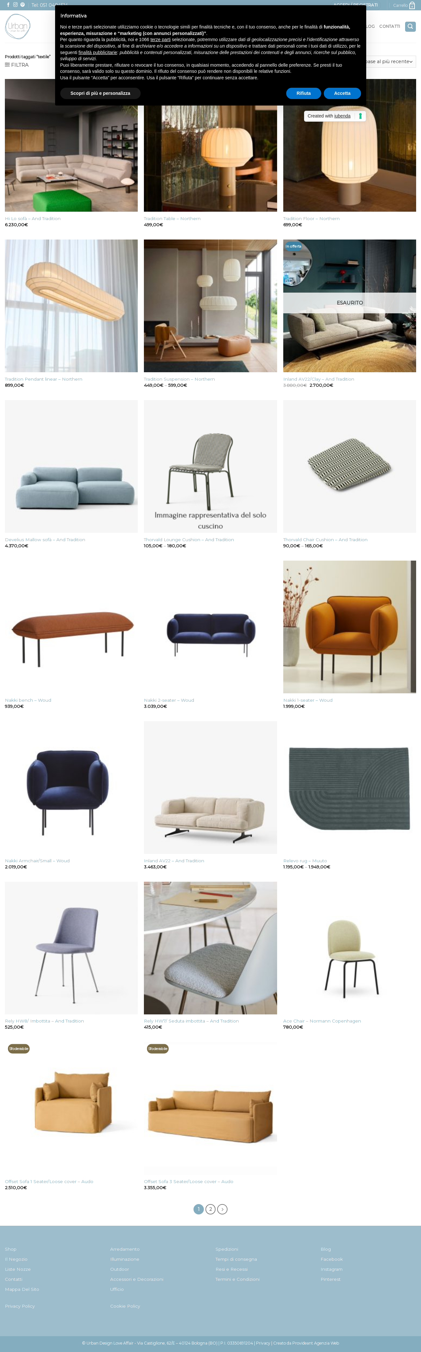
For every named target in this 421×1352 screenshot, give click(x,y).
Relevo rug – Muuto (305, 860)
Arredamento (125, 1249)
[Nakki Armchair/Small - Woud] (71, 787)
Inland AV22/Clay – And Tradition (318, 379)
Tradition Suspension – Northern (179, 379)
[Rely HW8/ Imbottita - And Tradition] (71, 948)
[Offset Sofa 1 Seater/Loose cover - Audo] (71, 1108)
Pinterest (331, 1279)
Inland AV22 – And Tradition (174, 860)
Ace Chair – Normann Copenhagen (322, 1020)
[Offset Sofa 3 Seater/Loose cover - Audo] (210, 1108)
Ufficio (117, 1289)
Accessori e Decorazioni (136, 1279)
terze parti (160, 39)
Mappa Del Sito (22, 1289)
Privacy (263, 1343)
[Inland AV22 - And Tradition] (210, 787)
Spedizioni (227, 1249)
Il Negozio (16, 1259)
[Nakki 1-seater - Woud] (349, 627)
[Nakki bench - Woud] (71, 627)
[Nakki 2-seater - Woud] (210, 627)
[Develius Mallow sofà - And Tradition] (71, 466)
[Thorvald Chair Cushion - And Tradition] (349, 466)
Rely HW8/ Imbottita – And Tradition (44, 1020)
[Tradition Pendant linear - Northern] (71, 306)
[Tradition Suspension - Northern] (210, 306)
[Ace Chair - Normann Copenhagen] (349, 948)
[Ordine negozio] (376, 62)
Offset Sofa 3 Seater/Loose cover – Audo (188, 1181)
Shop (11, 1249)
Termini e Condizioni (238, 1279)
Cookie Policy (125, 1306)
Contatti (389, 26)
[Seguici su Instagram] (15, 5)
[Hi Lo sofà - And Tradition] (71, 145)
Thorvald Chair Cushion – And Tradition (325, 539)
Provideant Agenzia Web (315, 1343)
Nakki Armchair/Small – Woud (37, 860)
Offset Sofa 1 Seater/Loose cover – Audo (49, 1181)
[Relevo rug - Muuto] (349, 787)
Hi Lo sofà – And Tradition (33, 218)
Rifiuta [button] (304, 93)
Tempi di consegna (236, 1259)
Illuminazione (124, 1259)
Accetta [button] (342, 93)
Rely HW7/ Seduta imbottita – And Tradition (191, 1020)
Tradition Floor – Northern (311, 218)
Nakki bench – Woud (28, 700)
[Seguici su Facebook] (8, 5)
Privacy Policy (20, 1306)
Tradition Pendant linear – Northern (43, 379)
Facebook (332, 1259)
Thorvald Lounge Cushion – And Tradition (189, 539)
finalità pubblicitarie (97, 52)
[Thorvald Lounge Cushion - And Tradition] (210, 466)
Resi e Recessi (232, 1269)
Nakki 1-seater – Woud (308, 700)
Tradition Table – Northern (172, 218)
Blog (326, 1249)
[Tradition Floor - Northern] (349, 145)
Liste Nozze (18, 1269)
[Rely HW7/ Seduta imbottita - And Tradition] (210, 948)
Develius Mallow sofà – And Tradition (45, 539)
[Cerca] (410, 27)
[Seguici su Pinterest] (22, 5)
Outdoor (119, 1269)
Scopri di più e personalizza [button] (100, 93)
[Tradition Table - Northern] (210, 145)
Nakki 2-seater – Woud (169, 700)
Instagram (332, 1269)
